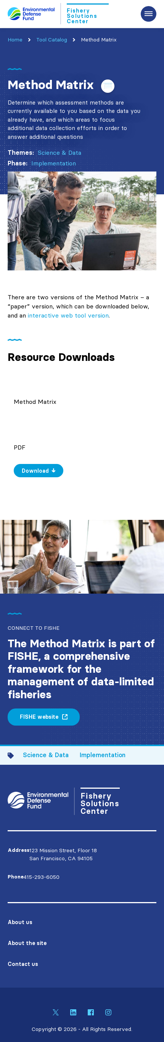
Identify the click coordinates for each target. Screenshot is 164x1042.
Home (15, 39)
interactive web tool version (68, 315)
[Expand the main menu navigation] (148, 14)
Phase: (17, 163)
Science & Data (59, 152)
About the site (27, 943)
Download (35, 470)
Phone (16, 877)
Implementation (53, 163)
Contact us (23, 964)
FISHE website (39, 716)
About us (20, 922)
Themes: (21, 152)
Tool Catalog (51, 39)
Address (18, 850)
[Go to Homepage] (58, 13)
